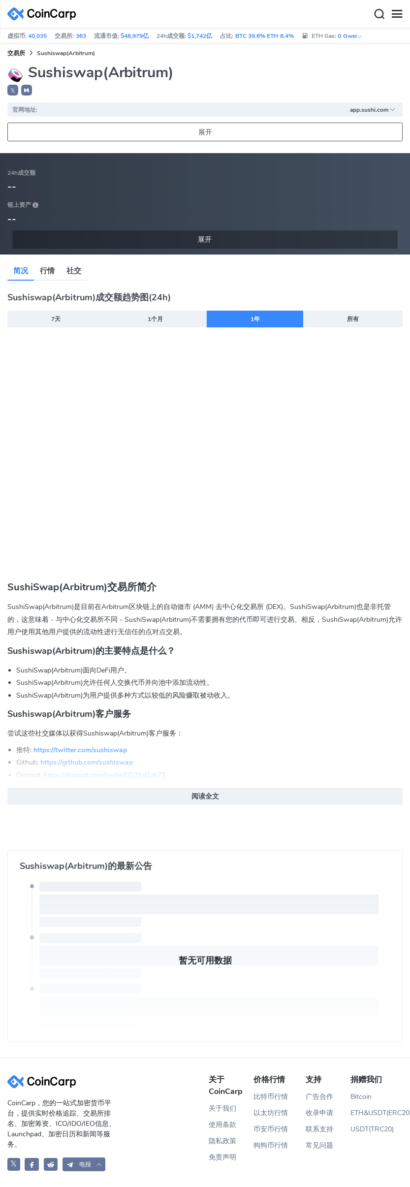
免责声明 (222, 1157)
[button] (26, 90)
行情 (47, 271)
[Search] (379, 14)
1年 (255, 319)
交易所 (16, 53)
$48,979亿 (135, 36)
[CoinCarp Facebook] (32, 1164)
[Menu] (397, 14)
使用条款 (222, 1124)
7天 (56, 319)
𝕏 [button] (12, 91)
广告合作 (319, 1096)
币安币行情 (270, 1129)
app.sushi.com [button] (373, 110)
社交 (73, 271)
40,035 (37, 36)
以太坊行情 (270, 1113)
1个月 (155, 319)
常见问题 (319, 1145)
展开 (205, 132)
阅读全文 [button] (205, 796)
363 (81, 36)
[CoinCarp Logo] (44, 14)
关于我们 (222, 1108)
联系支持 (319, 1129)
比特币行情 (270, 1096)
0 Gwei (350, 36)
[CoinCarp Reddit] (51, 1164)
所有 (353, 319)
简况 (20, 271)
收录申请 (319, 1113)
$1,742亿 (200, 36)
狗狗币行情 (270, 1145)
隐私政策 (222, 1141)
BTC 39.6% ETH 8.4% (264, 36)
